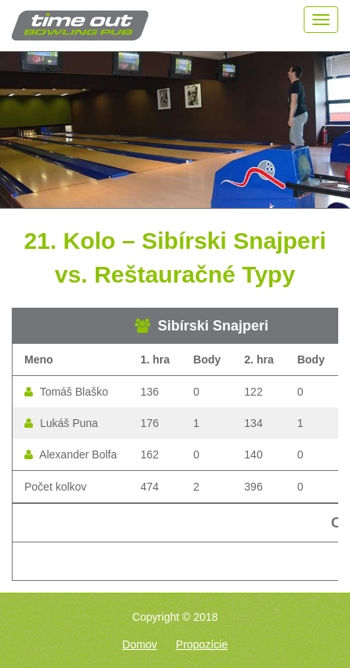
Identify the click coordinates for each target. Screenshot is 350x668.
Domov (139, 644)
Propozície (202, 644)
